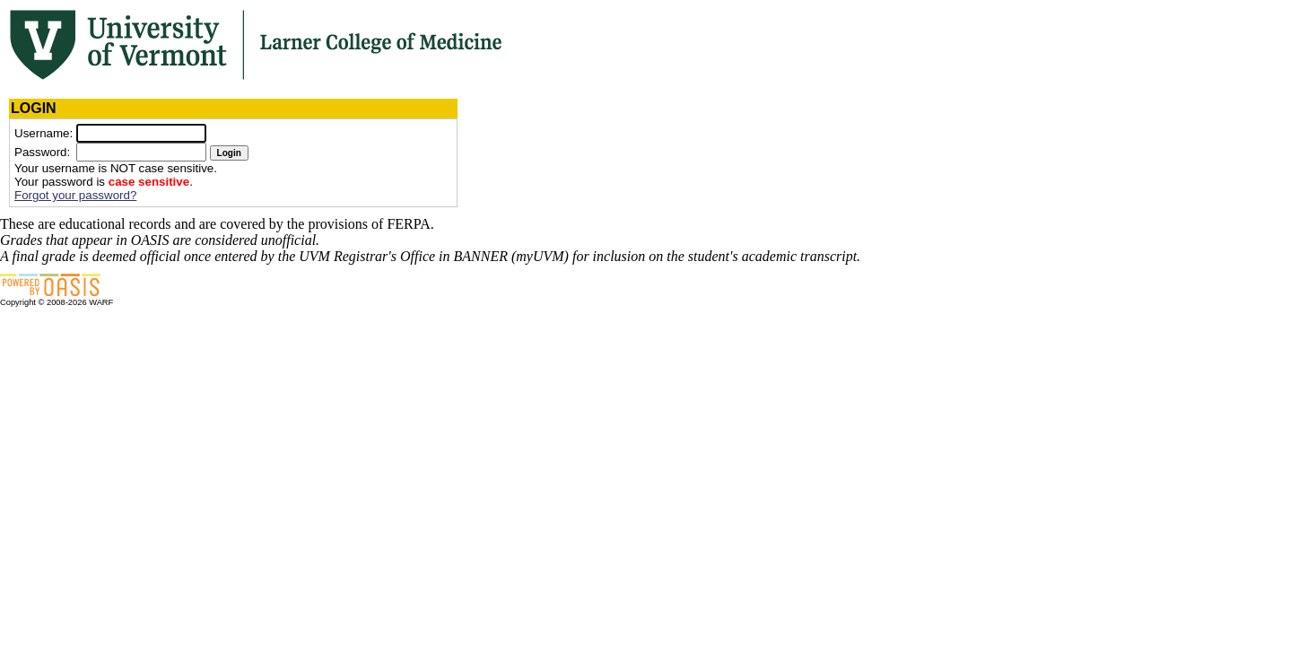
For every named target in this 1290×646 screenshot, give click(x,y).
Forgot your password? (75, 195)
